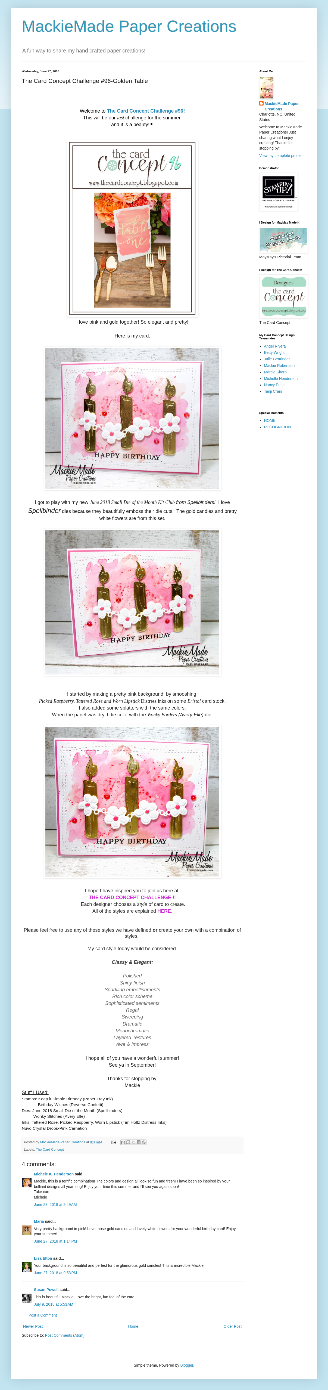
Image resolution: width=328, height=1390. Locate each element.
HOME (270, 420)
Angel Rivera (275, 346)
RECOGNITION (277, 427)
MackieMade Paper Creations (129, 26)
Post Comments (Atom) (65, 1335)
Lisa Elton (43, 1258)
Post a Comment (43, 1315)
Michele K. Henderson (54, 1174)
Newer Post (33, 1326)
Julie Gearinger (277, 359)
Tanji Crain (273, 391)
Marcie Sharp (275, 372)
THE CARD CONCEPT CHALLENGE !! (132, 897)
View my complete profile (280, 155)
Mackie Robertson (279, 365)
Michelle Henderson (281, 378)
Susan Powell (46, 1289)
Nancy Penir (274, 385)
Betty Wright (274, 352)
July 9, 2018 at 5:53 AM (53, 1304)
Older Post (233, 1326)
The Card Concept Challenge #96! (146, 111)
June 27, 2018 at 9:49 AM (55, 1204)
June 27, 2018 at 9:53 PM (55, 1273)
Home (133, 1326)
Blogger (186, 1365)
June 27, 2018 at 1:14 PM (55, 1241)
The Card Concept (50, 1149)
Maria (39, 1221)
